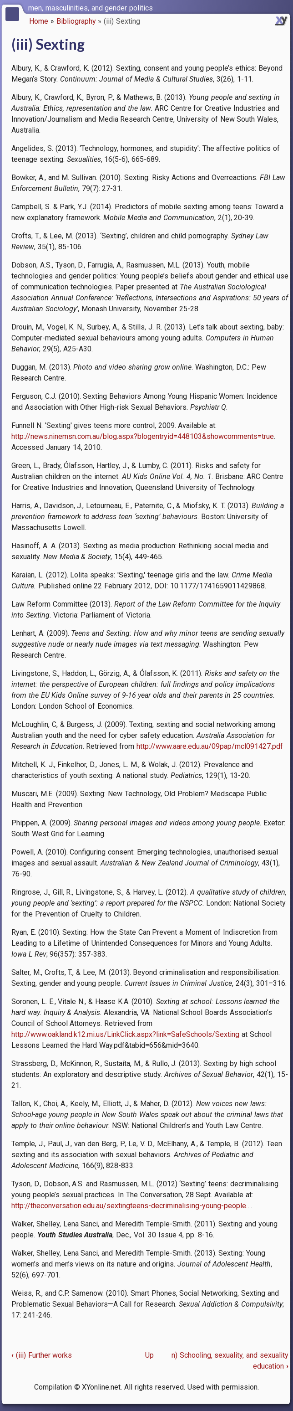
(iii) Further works (41, 1355)
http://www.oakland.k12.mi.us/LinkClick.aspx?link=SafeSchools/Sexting (125, 1034)
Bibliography (76, 21)
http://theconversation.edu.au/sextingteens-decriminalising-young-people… (131, 1205)
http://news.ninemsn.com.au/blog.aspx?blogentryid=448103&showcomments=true (142, 436)
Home (38, 21)
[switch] (283, 7)
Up (149, 1355)
